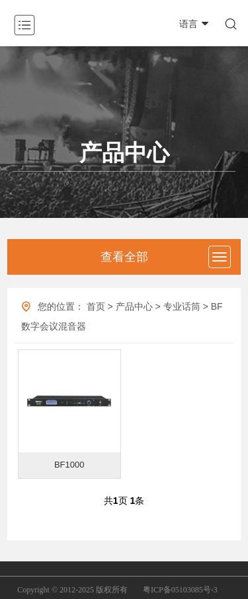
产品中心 (134, 306)
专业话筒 (181, 306)
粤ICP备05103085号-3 (180, 589)
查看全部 (124, 257)
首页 (96, 306)
